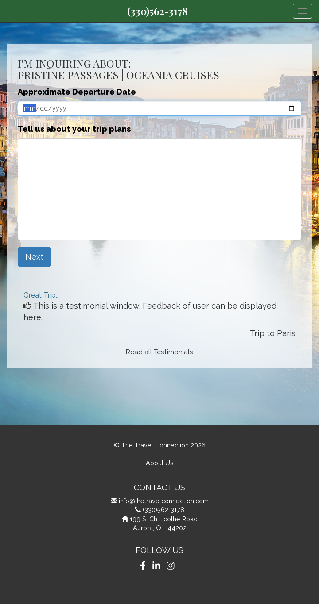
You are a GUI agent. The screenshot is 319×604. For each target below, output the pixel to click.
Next (34, 256)
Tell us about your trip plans (74, 129)
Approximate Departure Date (77, 91)
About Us (160, 462)
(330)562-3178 (157, 11)
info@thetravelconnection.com (164, 501)
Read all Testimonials (159, 352)
